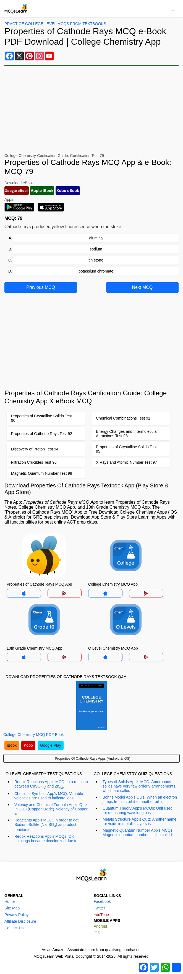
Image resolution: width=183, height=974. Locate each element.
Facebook (102, 901)
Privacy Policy (16, 914)
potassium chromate (96, 271)
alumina (96, 238)
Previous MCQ (40, 287)
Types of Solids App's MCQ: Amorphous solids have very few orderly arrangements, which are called (139, 786)
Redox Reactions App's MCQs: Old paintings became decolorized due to (45, 838)
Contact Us (13, 928)
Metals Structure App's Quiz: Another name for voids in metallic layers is (139, 821)
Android (100, 926)
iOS (97, 933)
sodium (96, 249)
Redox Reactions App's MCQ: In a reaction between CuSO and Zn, (51, 784)
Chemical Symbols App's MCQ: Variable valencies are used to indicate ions (48, 795)
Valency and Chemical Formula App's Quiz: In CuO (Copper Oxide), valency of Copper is (51, 809)
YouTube (101, 914)
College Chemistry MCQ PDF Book (33, 734)
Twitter (99, 908)
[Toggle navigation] (173, 8)
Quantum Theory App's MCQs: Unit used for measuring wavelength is (137, 810)
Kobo (28, 745)
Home (9, 901)
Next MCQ (142, 287)
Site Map (12, 908)
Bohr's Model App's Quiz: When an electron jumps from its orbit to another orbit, (140, 799)
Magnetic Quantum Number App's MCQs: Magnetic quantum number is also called (138, 832)
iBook (12, 745)
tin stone (96, 260)
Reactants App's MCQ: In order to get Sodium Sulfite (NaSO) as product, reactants (46, 825)
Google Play (50, 745)
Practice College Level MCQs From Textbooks (55, 24)
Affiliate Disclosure (20, 921)
